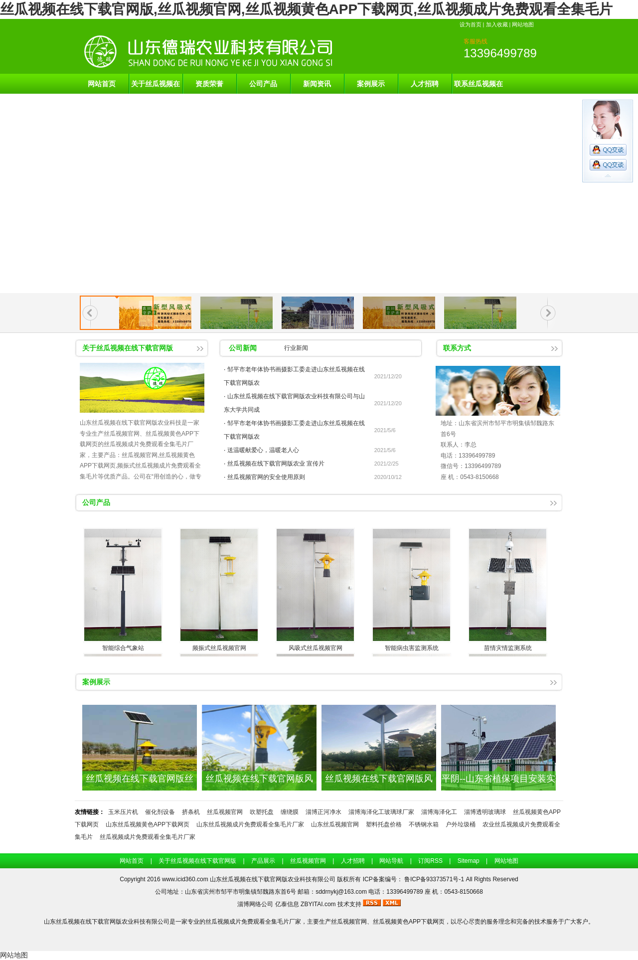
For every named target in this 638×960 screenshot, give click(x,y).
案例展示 (371, 84)
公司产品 (263, 84)
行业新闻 (296, 347)
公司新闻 (243, 348)
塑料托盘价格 (384, 824)
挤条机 (191, 811)
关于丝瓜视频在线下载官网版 (155, 87)
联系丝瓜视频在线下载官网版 (478, 87)
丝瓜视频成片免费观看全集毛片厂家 (147, 836)
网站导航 (391, 860)
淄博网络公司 (255, 904)
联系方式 (457, 348)
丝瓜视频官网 (225, 811)
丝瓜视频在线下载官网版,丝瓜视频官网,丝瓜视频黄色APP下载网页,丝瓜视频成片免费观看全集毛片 (306, 9)
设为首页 (470, 24)
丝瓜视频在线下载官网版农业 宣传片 (275, 463)
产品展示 (263, 860)
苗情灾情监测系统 (508, 647)
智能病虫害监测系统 (412, 647)
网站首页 (102, 84)
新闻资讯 (317, 84)
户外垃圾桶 (461, 824)
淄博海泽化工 (439, 811)
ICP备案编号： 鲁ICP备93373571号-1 (414, 879)
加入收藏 (497, 24)
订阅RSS (430, 860)
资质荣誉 (209, 84)
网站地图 (523, 24)
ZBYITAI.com (318, 904)
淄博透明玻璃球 (485, 811)
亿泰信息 (287, 904)
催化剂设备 (160, 811)
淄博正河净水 (323, 811)
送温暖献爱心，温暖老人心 (263, 450)
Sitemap (468, 860)
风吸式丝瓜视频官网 (315, 647)
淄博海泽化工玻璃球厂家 (381, 811)
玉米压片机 (123, 811)
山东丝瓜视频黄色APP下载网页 (147, 824)
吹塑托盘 (262, 811)
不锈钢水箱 (424, 824)
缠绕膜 (290, 811)
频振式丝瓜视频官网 (219, 647)
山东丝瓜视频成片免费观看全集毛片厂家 (250, 824)
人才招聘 (425, 84)
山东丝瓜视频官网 (335, 824)
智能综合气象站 (123, 647)
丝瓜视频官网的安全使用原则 (266, 477)
